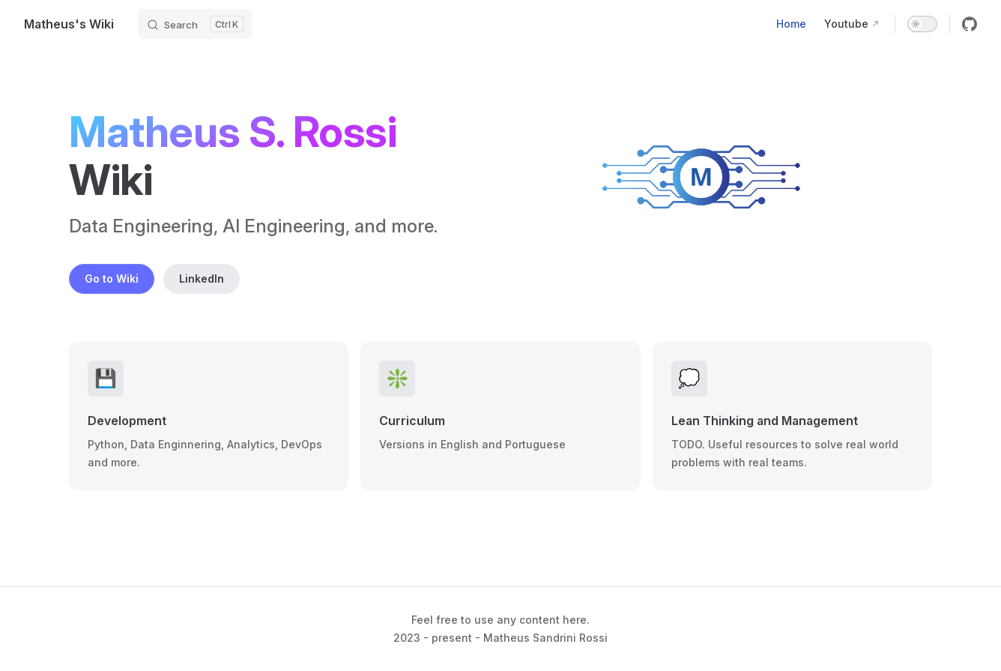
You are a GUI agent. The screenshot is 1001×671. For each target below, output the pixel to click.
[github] (969, 23)
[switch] (922, 24)
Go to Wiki (112, 278)
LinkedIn (201, 278)
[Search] (195, 24)
